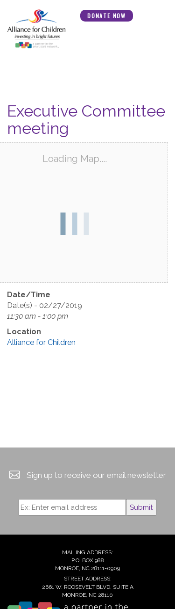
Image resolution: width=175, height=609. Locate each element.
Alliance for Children (41, 342)
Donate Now (106, 16)
